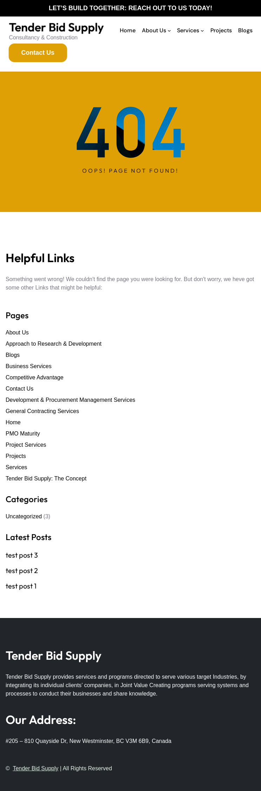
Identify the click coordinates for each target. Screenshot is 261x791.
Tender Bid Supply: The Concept (46, 478)
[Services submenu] (202, 30)
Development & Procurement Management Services (70, 400)
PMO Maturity (23, 434)
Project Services (26, 445)
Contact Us (19, 389)
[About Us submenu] (169, 30)
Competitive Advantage (35, 377)
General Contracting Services (42, 411)
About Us (17, 332)
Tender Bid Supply (56, 28)
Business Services (29, 366)
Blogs (13, 355)
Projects (16, 456)
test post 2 (22, 570)
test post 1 (21, 586)
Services (16, 467)
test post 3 (22, 555)
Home (13, 422)
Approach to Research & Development (54, 344)
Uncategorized (24, 516)
